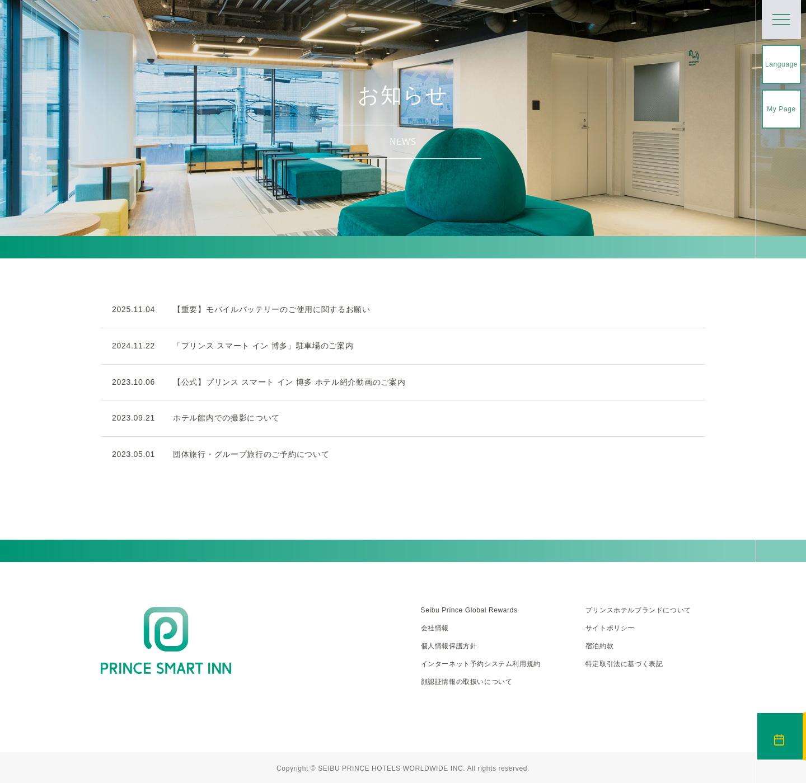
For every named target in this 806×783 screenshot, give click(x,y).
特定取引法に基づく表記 (624, 664)
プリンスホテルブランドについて (638, 610)
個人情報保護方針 (449, 646)
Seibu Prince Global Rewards (469, 610)
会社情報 (435, 628)
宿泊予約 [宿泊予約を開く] (780, 736)
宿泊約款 (599, 646)
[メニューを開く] (781, 19)
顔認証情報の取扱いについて (467, 682)
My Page (781, 109)
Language (781, 64)
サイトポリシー (610, 628)
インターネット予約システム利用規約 (481, 664)
